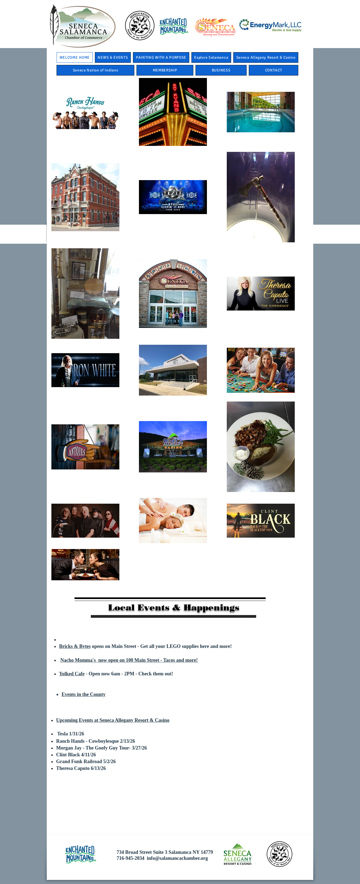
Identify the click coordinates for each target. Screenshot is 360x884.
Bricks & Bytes (75, 646)
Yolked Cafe (72, 673)
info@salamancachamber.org (177, 858)
